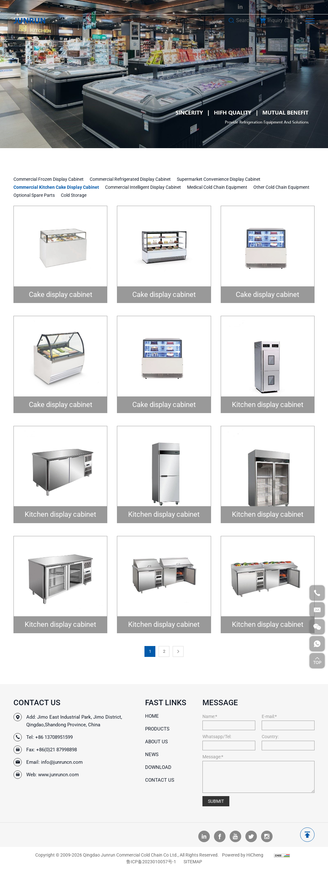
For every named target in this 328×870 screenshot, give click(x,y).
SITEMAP (193, 861)
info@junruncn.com (62, 762)
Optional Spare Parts (34, 195)
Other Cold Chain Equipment (281, 187)
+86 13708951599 (54, 737)
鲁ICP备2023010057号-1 (151, 861)
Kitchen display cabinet (267, 405)
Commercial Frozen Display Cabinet (48, 179)
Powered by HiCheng (242, 855)
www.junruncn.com (58, 775)
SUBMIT (216, 801)
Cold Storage (73, 195)
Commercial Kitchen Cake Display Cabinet (56, 187)
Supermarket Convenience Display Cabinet (218, 179)
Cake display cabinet (60, 295)
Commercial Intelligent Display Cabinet (143, 187)
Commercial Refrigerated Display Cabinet (130, 179)
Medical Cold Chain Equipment (217, 187)
